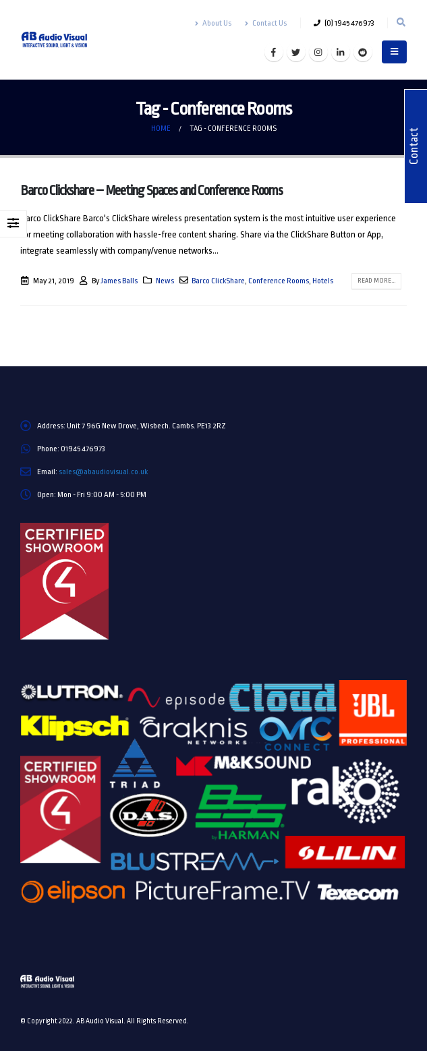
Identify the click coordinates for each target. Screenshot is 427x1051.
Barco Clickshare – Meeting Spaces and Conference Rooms (151, 190)
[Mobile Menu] (394, 51)
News (165, 280)
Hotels (322, 280)
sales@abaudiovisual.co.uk (103, 471)
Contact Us (266, 23)
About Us (213, 23)
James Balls (119, 280)
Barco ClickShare (218, 280)
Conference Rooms (278, 280)
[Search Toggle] (401, 23)
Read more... (376, 280)
